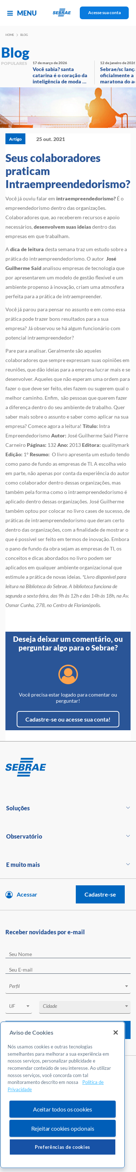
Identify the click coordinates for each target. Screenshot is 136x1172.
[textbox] (71, 986)
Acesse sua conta (104, 12)
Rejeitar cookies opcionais (62, 1128)
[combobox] (68, 987)
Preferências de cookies (62, 1147)
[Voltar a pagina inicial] (68, 12)
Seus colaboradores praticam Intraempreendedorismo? (67, 170)
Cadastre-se (100, 894)
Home (9, 35)
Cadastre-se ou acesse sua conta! (68, 719)
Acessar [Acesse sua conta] (27, 894)
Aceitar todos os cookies (62, 1109)
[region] (62, 1094)
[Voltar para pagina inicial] (68, 767)
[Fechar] (116, 1032)
